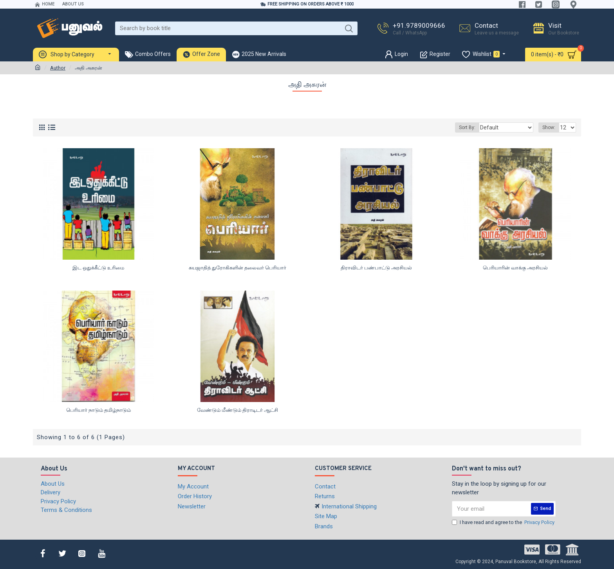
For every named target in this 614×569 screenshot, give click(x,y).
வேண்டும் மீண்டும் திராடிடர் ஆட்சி (237, 410)
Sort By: (476, 127)
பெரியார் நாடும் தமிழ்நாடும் (98, 410)
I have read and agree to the (504, 522)
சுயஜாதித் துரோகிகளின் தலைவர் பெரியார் (237, 268)
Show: (550, 127)
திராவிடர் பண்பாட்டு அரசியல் (376, 268)
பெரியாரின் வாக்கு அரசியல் (515, 268)
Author (57, 68)
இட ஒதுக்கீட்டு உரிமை (98, 268)
